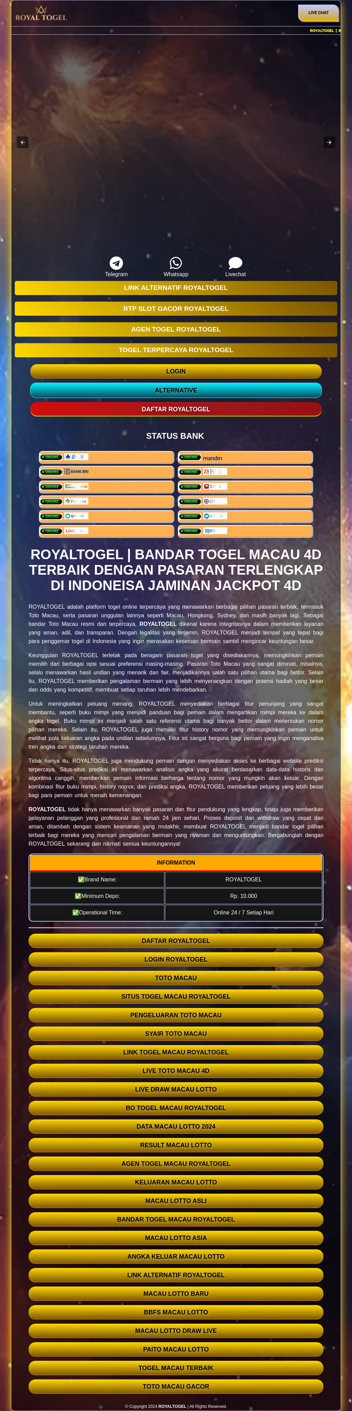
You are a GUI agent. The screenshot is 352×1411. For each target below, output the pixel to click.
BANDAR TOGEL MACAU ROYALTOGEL (176, 1219)
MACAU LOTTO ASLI (176, 1200)
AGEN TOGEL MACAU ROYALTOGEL (175, 1163)
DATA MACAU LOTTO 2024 (175, 1126)
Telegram (116, 266)
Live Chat (319, 12)
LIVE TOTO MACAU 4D (176, 1070)
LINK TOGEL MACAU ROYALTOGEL (176, 1052)
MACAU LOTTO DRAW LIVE (176, 1330)
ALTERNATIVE (176, 390)
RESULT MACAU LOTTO (176, 1145)
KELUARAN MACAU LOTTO (176, 1182)
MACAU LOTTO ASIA (176, 1238)
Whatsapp (176, 266)
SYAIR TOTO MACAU (176, 1033)
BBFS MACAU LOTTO (176, 1312)
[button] (23, 142)
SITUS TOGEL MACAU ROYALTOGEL (176, 996)
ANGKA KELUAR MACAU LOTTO (176, 1256)
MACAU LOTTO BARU (176, 1293)
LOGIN (176, 371)
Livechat (236, 266)
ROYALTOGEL (158, 624)
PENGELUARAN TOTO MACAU (175, 1015)
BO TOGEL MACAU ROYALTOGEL (176, 1108)
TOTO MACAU (176, 978)
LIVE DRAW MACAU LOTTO (176, 1089)
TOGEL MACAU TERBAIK (176, 1368)
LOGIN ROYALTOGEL (176, 959)
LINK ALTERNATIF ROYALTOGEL (175, 1275)
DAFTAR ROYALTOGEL (176, 940)
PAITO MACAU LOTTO (176, 1349)
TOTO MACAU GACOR (176, 1386)
